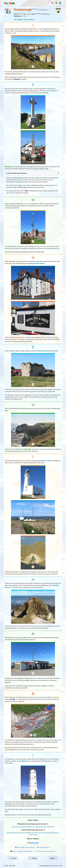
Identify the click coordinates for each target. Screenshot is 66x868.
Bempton (17, 79)
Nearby (34, 858)
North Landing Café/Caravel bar (22, 851)
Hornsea (14, 858)
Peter (12, 699)
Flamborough (33, 843)
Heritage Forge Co (44, 847)
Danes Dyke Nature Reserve (26, 847)
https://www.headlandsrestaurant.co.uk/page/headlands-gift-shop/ (33, 827)
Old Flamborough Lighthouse (46, 851)
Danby (52, 858)
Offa (26, 191)
